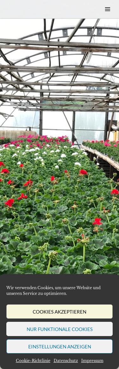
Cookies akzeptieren (59, 312)
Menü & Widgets (107, 16)
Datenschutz (66, 360)
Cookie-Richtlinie (33, 360)
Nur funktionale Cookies (60, 329)
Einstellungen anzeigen (59, 346)
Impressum (92, 360)
